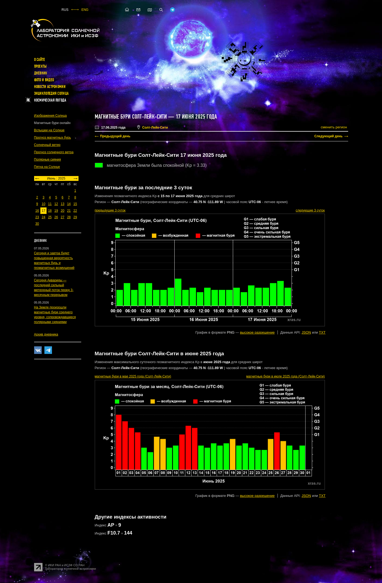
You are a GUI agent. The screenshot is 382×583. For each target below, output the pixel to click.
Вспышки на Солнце (49, 130)
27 (62, 217)
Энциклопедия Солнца (51, 93)
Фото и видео (44, 79)
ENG (85, 10)
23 (37, 217)
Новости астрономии (50, 86)
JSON (306, 332)
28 (69, 217)
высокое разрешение (257, 332)
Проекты (40, 66)
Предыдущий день (115, 136)
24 (43, 217)
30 (37, 224)
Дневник (40, 73)
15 (75, 204)
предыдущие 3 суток (110, 210)
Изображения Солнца (50, 116)
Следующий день (328, 136)
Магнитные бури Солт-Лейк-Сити (131, 116)
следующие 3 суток (310, 210)
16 (37, 211)
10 (43, 204)
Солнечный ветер (47, 145)
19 (56, 211)
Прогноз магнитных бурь (52, 137)
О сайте (39, 59)
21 (69, 211)
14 (69, 204)
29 (75, 217)
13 (62, 204)
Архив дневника (46, 334)
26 (56, 217)
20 (62, 211)
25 (49, 217)
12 (56, 204)
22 (75, 211)
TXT (322, 332)
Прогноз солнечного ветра (54, 152)
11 (49, 204)
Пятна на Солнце (47, 167)
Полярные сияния (47, 159)
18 (49, 211)
